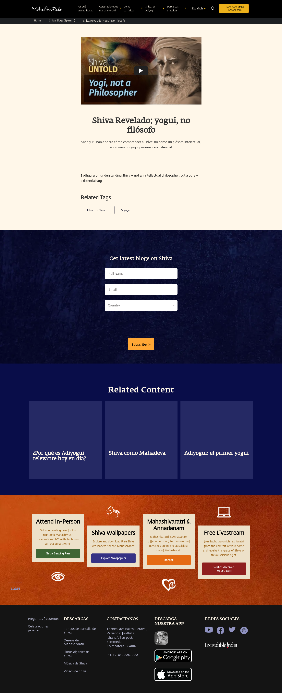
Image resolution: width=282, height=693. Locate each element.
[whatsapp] (15, 618)
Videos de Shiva (75, 671)
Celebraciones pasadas (38, 628)
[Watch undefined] (141, 70)
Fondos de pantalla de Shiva (80, 630)
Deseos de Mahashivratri (74, 642)
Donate (169, 560)
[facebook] (15, 598)
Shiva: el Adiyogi (150, 8)
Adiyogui (125, 210)
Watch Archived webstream (224, 568)
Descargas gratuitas (172, 8)
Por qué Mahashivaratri (86, 8)
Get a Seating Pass (58, 553)
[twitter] (15, 608)
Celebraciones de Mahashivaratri (108, 8)
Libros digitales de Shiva (77, 654)
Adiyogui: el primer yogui (216, 453)
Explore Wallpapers (113, 558)
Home (38, 20)
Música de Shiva (75, 663)
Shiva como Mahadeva (137, 453)
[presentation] (141, 325)
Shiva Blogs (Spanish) (62, 20)
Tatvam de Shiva (96, 210)
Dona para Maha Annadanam (235, 8)
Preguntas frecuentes (43, 618)
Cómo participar (129, 8)
